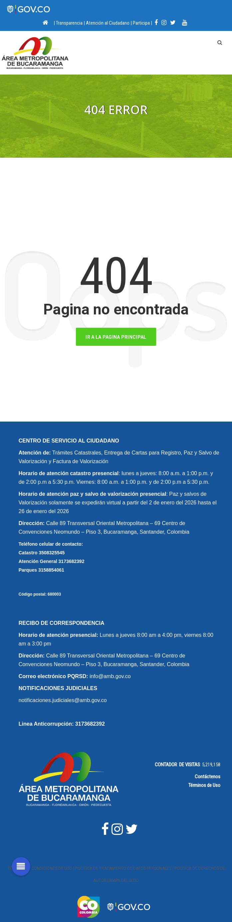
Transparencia (69, 23)
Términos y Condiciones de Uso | (41, 868)
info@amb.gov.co (110, 676)
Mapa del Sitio (124, 880)
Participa (141, 23)
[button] (21, 863)
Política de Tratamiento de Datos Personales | (124, 868)
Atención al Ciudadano (107, 23)
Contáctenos (207, 777)
